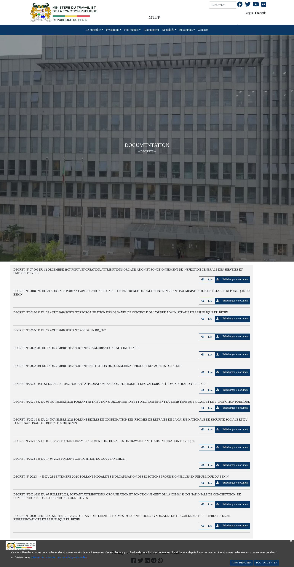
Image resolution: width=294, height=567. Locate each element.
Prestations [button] (112, 29)
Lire (206, 279)
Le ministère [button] (93, 29)
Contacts (203, 29)
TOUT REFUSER (241, 562)
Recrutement (151, 29)
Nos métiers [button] (131, 29)
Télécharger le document (232, 279)
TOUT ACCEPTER (266, 562)
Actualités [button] (168, 29)
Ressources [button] (186, 29)
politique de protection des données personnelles (59, 557)
